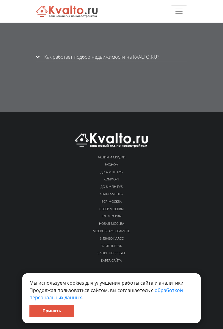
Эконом (112, 164)
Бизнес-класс (112, 238)
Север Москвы (111, 209)
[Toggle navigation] (179, 11)
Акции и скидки (111, 157)
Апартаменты (111, 194)
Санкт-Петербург (112, 253)
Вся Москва (111, 201)
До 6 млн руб (111, 186)
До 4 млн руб (111, 172)
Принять (52, 311)
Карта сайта (111, 260)
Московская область (111, 231)
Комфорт (111, 179)
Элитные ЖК (111, 246)
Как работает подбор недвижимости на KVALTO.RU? (97, 57)
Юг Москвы (112, 216)
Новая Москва (111, 223)
